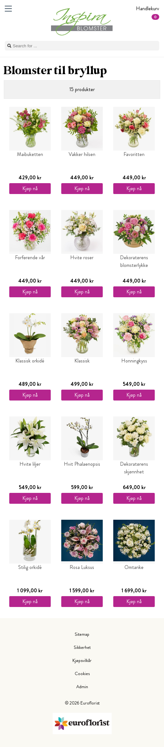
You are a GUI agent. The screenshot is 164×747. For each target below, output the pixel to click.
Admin (82, 686)
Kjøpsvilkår (82, 660)
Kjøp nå (30, 188)
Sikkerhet (82, 647)
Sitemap (82, 634)
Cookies (82, 673)
